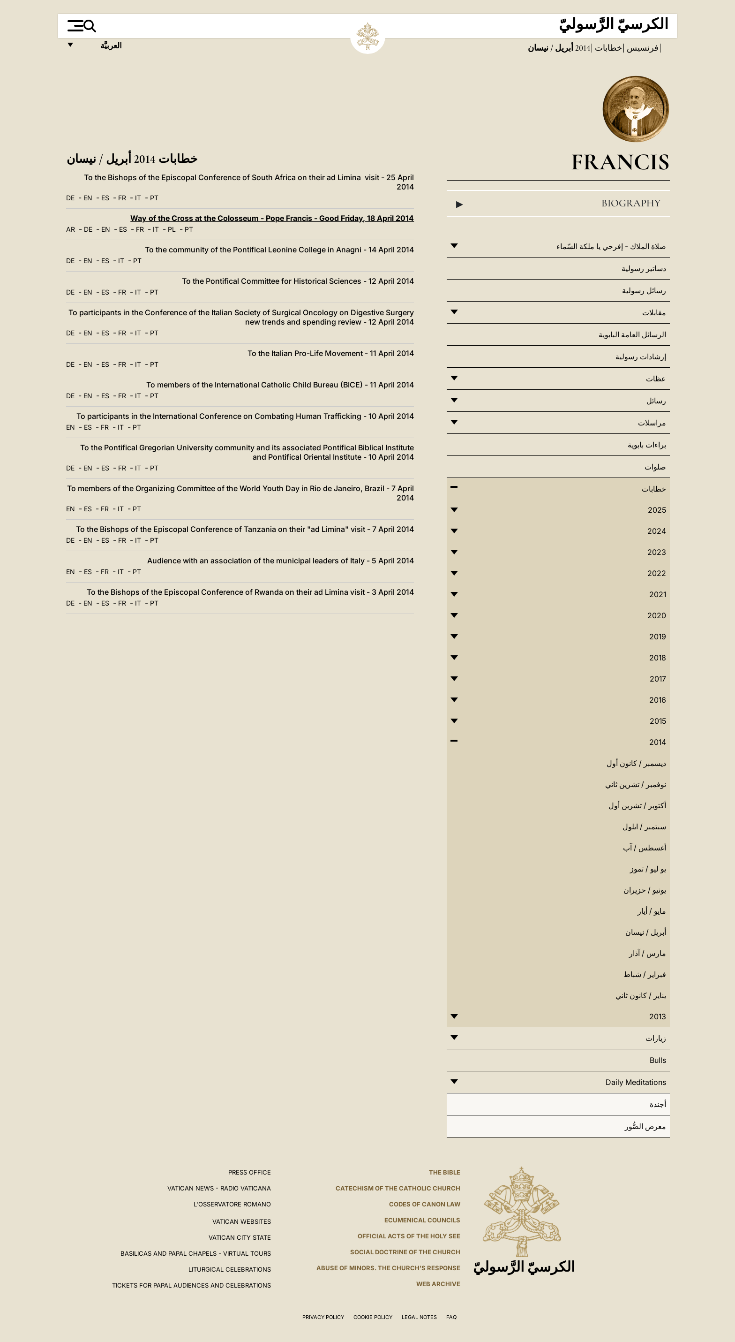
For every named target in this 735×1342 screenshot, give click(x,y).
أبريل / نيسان (645, 932)
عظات (656, 378)
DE (70, 198)
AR (70, 229)
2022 (656, 573)
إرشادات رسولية (640, 356)
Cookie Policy (372, 1317)
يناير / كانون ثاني (640, 995)
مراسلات (652, 422)
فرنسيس (642, 48)
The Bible (444, 1172)
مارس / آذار (647, 953)
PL (172, 229)
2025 (657, 510)
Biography (558, 203)
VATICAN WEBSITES (241, 1221)
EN (87, 198)
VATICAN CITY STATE (240, 1237)
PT (154, 198)
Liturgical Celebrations (229, 1269)
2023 (656, 552)
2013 (657, 1016)
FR (122, 198)
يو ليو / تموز (648, 868)
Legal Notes (419, 1317)
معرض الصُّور (645, 1126)
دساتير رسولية (644, 268)
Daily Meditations (636, 1082)
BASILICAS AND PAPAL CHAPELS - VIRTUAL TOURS (195, 1253)
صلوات (655, 466)
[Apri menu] (74, 26)
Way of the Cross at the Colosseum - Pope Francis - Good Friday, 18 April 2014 (272, 218)
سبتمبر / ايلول (644, 826)
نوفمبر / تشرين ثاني (635, 784)
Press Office (249, 1172)
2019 (657, 636)
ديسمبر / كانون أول (636, 763)
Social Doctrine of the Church (405, 1252)
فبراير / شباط (644, 974)
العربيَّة (101, 48)
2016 (657, 700)
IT (138, 198)
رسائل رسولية (644, 290)
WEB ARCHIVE (438, 1284)
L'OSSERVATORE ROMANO (232, 1204)
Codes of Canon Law (424, 1204)
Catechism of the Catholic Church (398, 1188)
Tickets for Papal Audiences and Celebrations (191, 1285)
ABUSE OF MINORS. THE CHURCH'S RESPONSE (388, 1268)
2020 (656, 615)
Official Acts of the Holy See (409, 1236)
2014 (581, 48)
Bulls (658, 1060)
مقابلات (654, 312)
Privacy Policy (323, 1317)
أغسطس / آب (644, 847)
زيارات (655, 1038)
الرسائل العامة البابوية (632, 334)
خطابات (607, 48)
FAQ (451, 1317)
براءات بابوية (647, 444)
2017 (658, 678)
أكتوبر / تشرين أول (637, 805)
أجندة (658, 1104)
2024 (656, 531)
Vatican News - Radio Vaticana (219, 1188)
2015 (658, 721)
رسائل (656, 400)
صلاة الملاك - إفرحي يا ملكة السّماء (611, 246)
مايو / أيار (652, 911)
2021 (657, 594)
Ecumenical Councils (422, 1220)
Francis (620, 161)
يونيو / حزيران (644, 890)
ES (105, 198)
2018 (657, 657)
